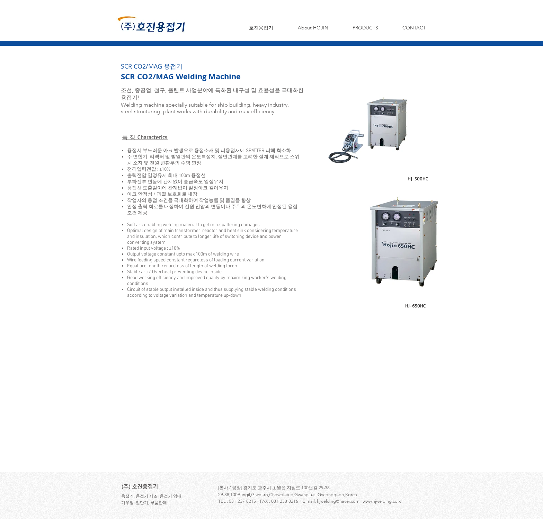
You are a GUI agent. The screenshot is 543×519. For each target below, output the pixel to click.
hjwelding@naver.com (338, 501)
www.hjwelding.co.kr (382, 501)
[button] (312, 28)
